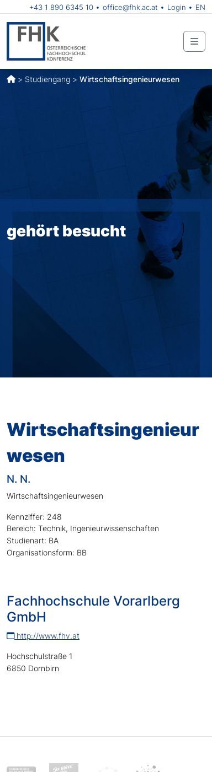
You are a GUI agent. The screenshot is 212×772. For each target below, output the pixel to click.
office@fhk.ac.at (130, 7)
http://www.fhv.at (43, 635)
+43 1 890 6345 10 (61, 7)
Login (176, 7)
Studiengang (47, 79)
